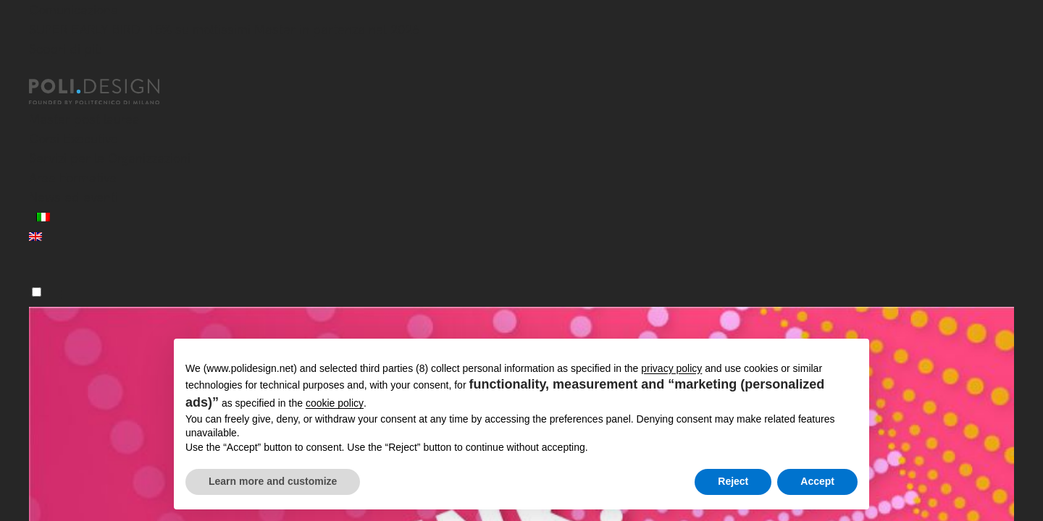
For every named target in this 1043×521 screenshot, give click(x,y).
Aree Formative (73, 177)
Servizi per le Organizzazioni (109, 158)
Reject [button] (733, 481)
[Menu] (36, 292)
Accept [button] (817, 481)
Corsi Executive (73, 138)
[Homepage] (107, 92)
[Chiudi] (37, 70)
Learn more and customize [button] (273, 481)
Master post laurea (84, 119)
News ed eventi (73, 197)
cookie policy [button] (335, 403)
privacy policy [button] (671, 368)
